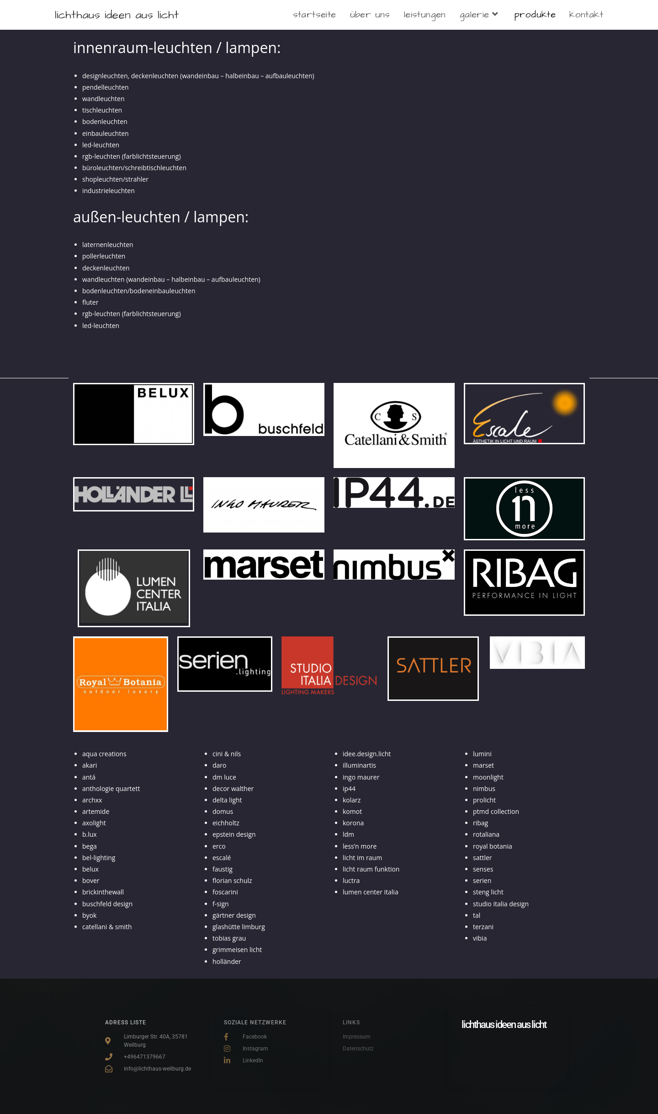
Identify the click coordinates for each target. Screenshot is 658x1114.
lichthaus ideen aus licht (117, 15)
